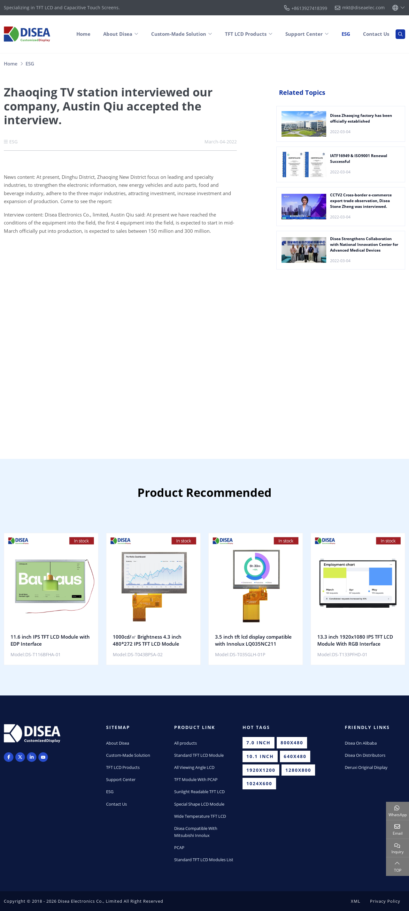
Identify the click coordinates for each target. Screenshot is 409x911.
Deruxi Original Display (366, 767)
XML (355, 901)
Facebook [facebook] (8, 757)
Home (83, 34)
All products (185, 743)
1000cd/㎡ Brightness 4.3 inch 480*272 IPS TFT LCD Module (147, 640)
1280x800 (298, 770)
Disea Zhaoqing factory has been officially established (361, 118)
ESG (346, 34)
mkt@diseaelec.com (363, 7)
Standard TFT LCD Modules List (203, 859)
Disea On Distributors (365, 755)
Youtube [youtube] (43, 757)
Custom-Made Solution (178, 34)
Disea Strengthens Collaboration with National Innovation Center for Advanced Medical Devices (364, 244)
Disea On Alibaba (361, 743)
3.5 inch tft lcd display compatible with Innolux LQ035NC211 (253, 640)
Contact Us (376, 34)
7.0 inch (258, 743)
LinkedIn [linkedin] (31, 757)
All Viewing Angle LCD (194, 767)
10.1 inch (260, 756)
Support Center (304, 34)
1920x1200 (260, 770)
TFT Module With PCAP (196, 779)
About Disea (117, 34)
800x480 (292, 743)
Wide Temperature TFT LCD (200, 816)
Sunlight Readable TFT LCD (199, 791)
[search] (400, 34)
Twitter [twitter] (20, 757)
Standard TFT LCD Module (199, 755)
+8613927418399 (309, 8)
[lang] (398, 7)
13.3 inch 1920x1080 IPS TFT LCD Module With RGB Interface (355, 640)
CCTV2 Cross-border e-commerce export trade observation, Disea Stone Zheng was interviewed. (361, 200)
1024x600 (259, 783)
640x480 (295, 756)
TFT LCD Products (245, 34)
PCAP (179, 847)
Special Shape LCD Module (199, 804)
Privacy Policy (385, 901)
